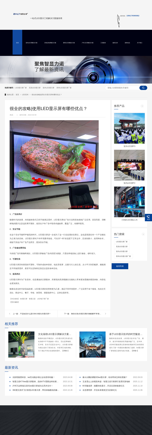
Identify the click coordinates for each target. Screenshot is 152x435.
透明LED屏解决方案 (69, 42)
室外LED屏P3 (129, 146)
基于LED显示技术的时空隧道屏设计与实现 (126, 334)
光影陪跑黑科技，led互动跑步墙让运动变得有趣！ (33, 377)
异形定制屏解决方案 (50, 42)
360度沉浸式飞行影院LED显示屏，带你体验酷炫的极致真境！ (36, 390)
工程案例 (103, 42)
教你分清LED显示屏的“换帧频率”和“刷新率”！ (86, 314)
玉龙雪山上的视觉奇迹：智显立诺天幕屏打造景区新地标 (106, 382)
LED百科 (25, 95)
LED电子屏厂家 (43, 299)
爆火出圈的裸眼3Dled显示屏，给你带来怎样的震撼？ (105, 377)
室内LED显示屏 (48, 88)
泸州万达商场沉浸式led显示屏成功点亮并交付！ (32, 386)
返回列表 (120, 266)
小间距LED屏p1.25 (129, 220)
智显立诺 (32, 299)
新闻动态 (127, 42)
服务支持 (115, 42)
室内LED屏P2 (129, 183)
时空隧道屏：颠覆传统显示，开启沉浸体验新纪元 (103, 386)
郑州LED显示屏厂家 (64, 88)
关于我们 (139, 42)
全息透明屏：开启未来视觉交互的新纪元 (100, 390)
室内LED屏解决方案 (31, 42)
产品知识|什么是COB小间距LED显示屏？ (35, 314)
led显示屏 (24, 299)
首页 (17, 42)
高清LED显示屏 (34, 88)
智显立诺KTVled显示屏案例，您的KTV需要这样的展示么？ (36, 382)
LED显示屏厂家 (21, 88)
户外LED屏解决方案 (87, 42)
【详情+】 (65, 351)
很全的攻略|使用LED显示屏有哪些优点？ (47, 95)
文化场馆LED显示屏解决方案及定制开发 (55, 334)
